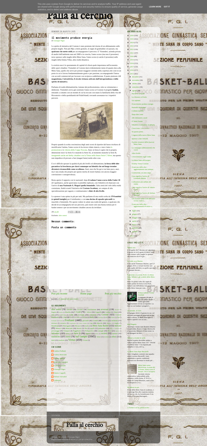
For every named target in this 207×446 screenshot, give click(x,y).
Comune (81, 315)
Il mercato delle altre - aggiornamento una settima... (143, 168)
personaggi (55, 331)
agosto (134, 91)
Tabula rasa (131, 248)
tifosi (114, 336)
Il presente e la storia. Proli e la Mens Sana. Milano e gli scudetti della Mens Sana (141, 277)
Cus (71, 317)
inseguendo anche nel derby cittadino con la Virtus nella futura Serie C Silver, (81, 155)
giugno (135, 214)
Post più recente (59, 293)
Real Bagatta (131, 324)
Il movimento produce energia (142, 104)
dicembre (135, 77)
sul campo (81, 336)
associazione (91, 309)
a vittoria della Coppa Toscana (75, 150)
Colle (71, 315)
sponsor (115, 333)
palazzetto (101, 328)
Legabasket (72, 323)
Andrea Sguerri (59, 358)
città (52, 315)
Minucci (59, 328)
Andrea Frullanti (60, 351)
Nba (85, 328)
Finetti (113, 317)
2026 (132, 35)
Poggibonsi (77, 331)
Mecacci (78, 326)
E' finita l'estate (137, 121)
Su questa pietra (137, 132)
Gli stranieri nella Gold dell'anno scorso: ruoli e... (143, 200)
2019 (132, 60)
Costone (105, 314)
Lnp (91, 323)
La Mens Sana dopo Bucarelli (137, 351)
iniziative (63, 323)
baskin (61, 312)
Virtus (71, 339)
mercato (117, 326)
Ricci (109, 331)
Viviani (85, 340)
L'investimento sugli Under (141, 157)
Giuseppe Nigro (59, 369)
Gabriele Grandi (59, 366)
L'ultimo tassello (138, 111)
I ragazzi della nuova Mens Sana (143, 135)
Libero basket (83, 323)
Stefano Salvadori (60, 377)
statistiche (55, 336)
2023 (132, 46)
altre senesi (63, 215)
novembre (136, 80)
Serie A (68, 333)
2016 (132, 70)
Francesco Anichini (61, 362)
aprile (134, 221)
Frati (60, 320)
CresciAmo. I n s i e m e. (141, 128)
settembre (136, 87)
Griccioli (105, 321)
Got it (167, 7)
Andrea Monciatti (60, 355)
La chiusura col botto (139, 97)
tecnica (106, 337)
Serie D (77, 333)
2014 (132, 236)
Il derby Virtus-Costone (140, 164)
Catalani (107, 312)
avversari (104, 309)
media (87, 326)
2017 (132, 67)
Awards (117, 309)
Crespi (65, 317)
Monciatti (69, 328)
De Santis (77, 317)
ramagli (100, 331)
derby (92, 317)
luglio (134, 211)
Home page (86, 293)
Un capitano (136, 100)
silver (96, 333)
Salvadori (55, 333)
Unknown (57, 380)
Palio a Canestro (114, 328)
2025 (132, 39)
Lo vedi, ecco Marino (135, 261)
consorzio (93, 315)
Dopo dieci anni (137, 114)
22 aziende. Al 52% (134, 311)
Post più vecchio (113, 293)
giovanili (85, 321)
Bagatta (53, 312)
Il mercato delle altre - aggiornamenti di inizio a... (142, 205)
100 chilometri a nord (139, 118)
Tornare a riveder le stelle (136, 338)
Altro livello (136, 153)
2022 (132, 49)
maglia (116, 323)
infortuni (54, 323)
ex (106, 317)
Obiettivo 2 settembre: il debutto (143, 125)
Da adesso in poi (133, 387)
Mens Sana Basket (101, 326)
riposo (117, 331)
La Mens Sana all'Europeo (141, 160)
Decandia (85, 317)
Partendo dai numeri (139, 107)
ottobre (135, 84)
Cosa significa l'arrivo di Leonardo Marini (140, 177)
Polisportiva (89, 331)
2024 (132, 42)
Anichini (69, 309)
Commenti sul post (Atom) (68, 299)
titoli (53, 340)
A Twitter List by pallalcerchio (138, 408)
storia (68, 336)
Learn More (155, 7)
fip (118, 317)
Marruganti (67, 326)
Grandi (95, 321)
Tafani (99, 337)
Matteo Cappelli (59, 373)
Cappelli (98, 312)
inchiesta (114, 321)
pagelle (92, 328)
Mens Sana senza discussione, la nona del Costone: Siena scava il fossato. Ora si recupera (146, 368)
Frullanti (69, 320)
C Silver (88, 312)
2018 (132, 63)
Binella (67, 312)
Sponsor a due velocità (140, 139)
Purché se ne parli (138, 94)
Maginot (109, 323)
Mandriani (55, 326)
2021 (132, 53)
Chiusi (115, 312)
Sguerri (88, 333)
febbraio (135, 228)
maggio (135, 218)
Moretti (79, 328)
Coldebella (63, 315)
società (104, 333)
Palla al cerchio (79, 16)
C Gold (77, 312)
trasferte (61, 340)
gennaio (135, 231)
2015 (132, 74)
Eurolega (100, 317)
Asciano (80, 309)
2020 (132, 56)
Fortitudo (54, 320)
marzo (134, 225)
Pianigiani (66, 331)
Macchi (99, 323)
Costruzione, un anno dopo (141, 173)
